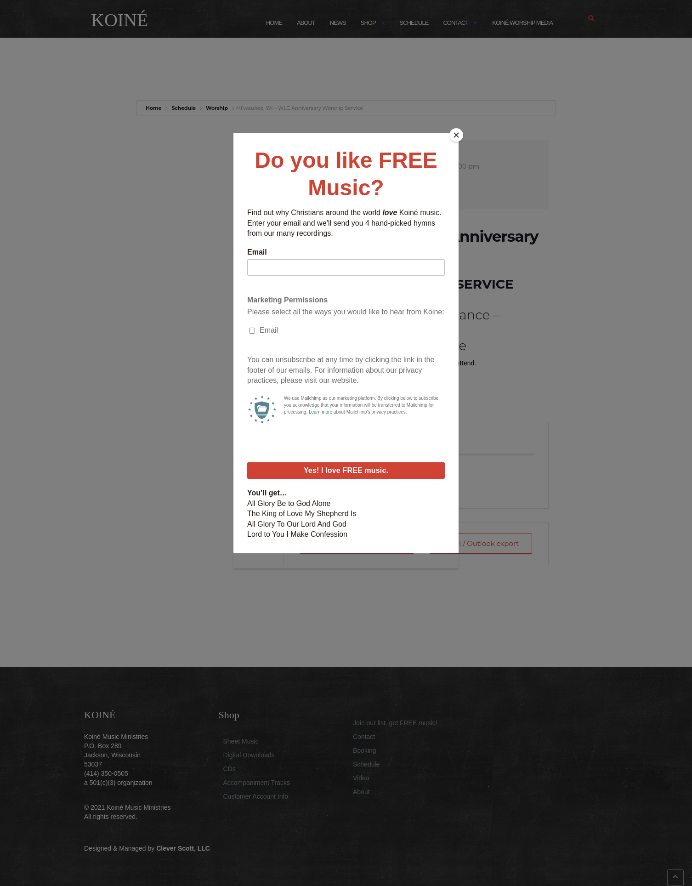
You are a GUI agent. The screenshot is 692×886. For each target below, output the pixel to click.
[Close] (456, 135)
